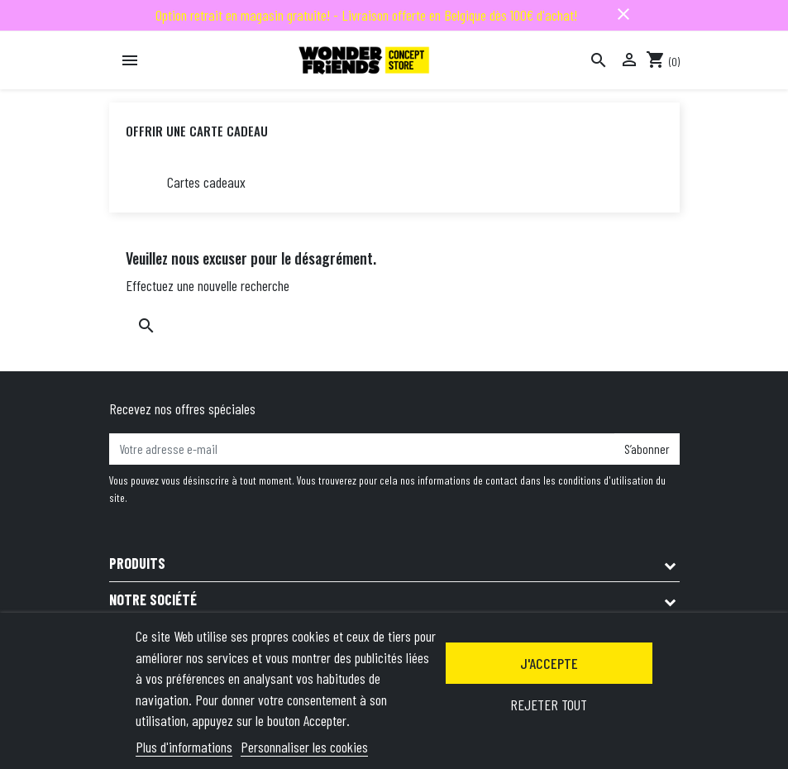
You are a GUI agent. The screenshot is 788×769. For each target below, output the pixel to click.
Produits (137, 563)
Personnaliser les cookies (304, 747)
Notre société (153, 599)
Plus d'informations (184, 747)
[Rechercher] (598, 60)
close (623, 14)
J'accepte (549, 663)
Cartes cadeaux (206, 182)
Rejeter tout (548, 704)
